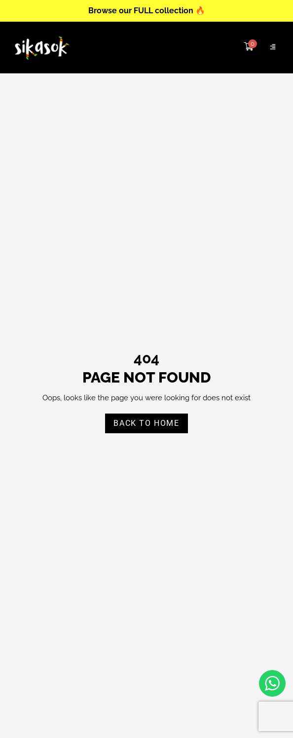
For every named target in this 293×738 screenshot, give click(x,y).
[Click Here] (273, 47)
